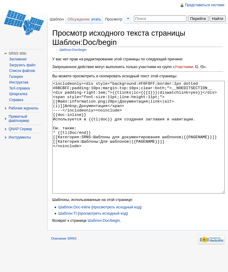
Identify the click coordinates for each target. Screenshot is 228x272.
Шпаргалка (18, 94)
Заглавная (17, 59)
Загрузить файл (22, 65)
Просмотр (113, 19)
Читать (95, 19)
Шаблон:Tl (67, 235)
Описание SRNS (64, 260)
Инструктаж (18, 82)
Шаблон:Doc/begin (73, 49)
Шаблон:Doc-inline (74, 229)
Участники (184, 67)
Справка (16, 100)
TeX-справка (19, 88)
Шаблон (57, 19)
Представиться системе (204, 5)
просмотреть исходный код (116, 229)
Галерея (16, 77)
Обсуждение (79, 19)
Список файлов (22, 71)
